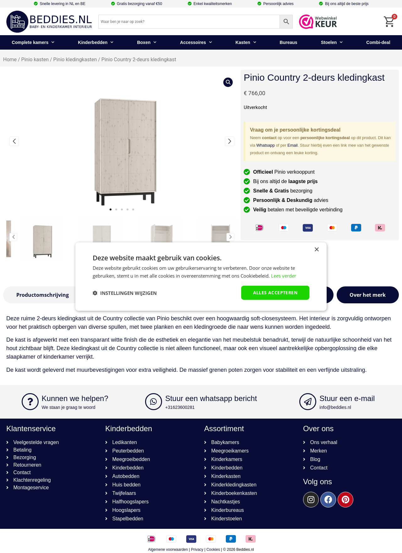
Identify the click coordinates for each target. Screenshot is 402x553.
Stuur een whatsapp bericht (211, 398)
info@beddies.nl (335, 407)
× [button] (316, 249)
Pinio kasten (35, 59)
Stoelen (332, 42)
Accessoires (196, 42)
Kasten (246, 42)
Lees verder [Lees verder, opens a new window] (283, 275)
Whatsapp (265, 145)
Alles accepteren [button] (275, 292)
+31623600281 (180, 407)
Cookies (213, 549)
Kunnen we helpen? (75, 398)
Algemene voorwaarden (168, 549)
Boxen (146, 42)
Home (10, 59)
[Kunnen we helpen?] (30, 401)
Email (292, 145)
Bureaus (288, 42)
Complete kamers (33, 42)
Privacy (197, 549)
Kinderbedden (95, 42)
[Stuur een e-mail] (307, 401)
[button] (110, 209)
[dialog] (201, 276)
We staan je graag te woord (68, 407)
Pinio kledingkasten (75, 59)
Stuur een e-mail (347, 398)
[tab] (42, 294)
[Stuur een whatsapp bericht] (153, 401)
